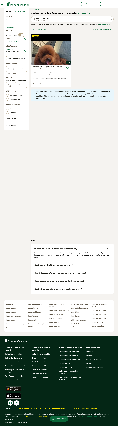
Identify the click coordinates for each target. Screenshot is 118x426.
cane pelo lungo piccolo (59, 310)
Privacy (89, 355)
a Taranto (83, 12)
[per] (22, 149)
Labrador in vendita (12, 362)
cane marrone (55, 326)
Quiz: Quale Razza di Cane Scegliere (69, 372)
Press (88, 363)
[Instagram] (16, 403)
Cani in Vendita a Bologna (69, 359)
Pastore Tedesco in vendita (16, 366)
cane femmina (98, 326)
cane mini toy (54, 322)
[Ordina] (100, 29)
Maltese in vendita (12, 380)
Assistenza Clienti (93, 359)
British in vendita (39, 358)
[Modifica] (24, 115)
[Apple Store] (13, 396)
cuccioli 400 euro (99, 310)
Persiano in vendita (39, 374)
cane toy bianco (34, 312)
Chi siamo (90, 351)
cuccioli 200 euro (99, 314)
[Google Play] (13, 389)
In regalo (11, 36)
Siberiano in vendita (40, 378)
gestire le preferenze (90, 417)
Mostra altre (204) (19, 105)
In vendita (12, 30)
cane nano (10, 320)
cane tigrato (75, 316)
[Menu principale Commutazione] (2, 4)
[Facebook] (10, 403)
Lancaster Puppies (89, 408)
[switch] (21, 49)
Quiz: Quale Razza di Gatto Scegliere (70, 378)
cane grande (11, 312)
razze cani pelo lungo (79, 304)
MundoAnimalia (58, 408)
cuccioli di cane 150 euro (78, 325)
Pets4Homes (24, 408)
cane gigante (33, 308)
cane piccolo (11, 308)
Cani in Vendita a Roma (68, 355)
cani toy (9, 304)
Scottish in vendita (39, 370)
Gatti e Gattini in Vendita (41, 349)
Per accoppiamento (16, 41)
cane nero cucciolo (14, 316)
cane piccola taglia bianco (57, 305)
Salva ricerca (39, 29)
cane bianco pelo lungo (15, 324)
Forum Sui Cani (65, 363)
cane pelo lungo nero (79, 308)
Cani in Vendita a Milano (69, 351)
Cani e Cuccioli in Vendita (14, 349)
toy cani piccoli (55, 318)
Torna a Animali (12, 16)
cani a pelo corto (35, 304)
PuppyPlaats (45, 408)
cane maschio (97, 322)
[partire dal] (11, 149)
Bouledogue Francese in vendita (14, 371)
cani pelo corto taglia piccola (36, 325)
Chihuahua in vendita (13, 354)
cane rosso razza (56, 314)
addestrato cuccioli (78, 320)
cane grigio (32, 320)
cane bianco (75, 312)
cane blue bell (12, 328)
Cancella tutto (19, 11)
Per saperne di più (105, 24)
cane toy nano (33, 316)
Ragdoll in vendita (39, 362)
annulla (22, 54)
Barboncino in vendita (13, 358)
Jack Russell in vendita (14, 376)
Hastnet (34, 408)
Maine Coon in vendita (41, 354)
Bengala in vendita (39, 366)
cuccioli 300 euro (99, 318)
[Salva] (67, 67)
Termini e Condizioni (94, 367)
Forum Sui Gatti (65, 367)
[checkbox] (7, 65)
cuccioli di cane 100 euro (100, 305)
